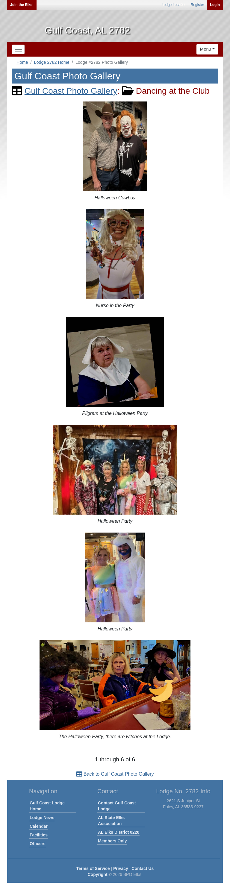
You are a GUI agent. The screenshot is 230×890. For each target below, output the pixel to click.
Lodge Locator (173, 5)
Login (215, 5)
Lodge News (42, 817)
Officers (38, 843)
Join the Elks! (22, 5)
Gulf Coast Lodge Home (47, 805)
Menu (205, 48)
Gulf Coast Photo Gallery (71, 90)
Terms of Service (93, 868)
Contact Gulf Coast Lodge (117, 805)
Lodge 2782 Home (51, 62)
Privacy (120, 868)
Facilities (39, 835)
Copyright (97, 874)
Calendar (39, 826)
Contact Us (142, 868)
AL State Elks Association (111, 820)
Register (197, 5)
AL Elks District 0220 (118, 832)
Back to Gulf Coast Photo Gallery (115, 774)
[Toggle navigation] (18, 49)
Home (22, 62)
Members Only (112, 841)
